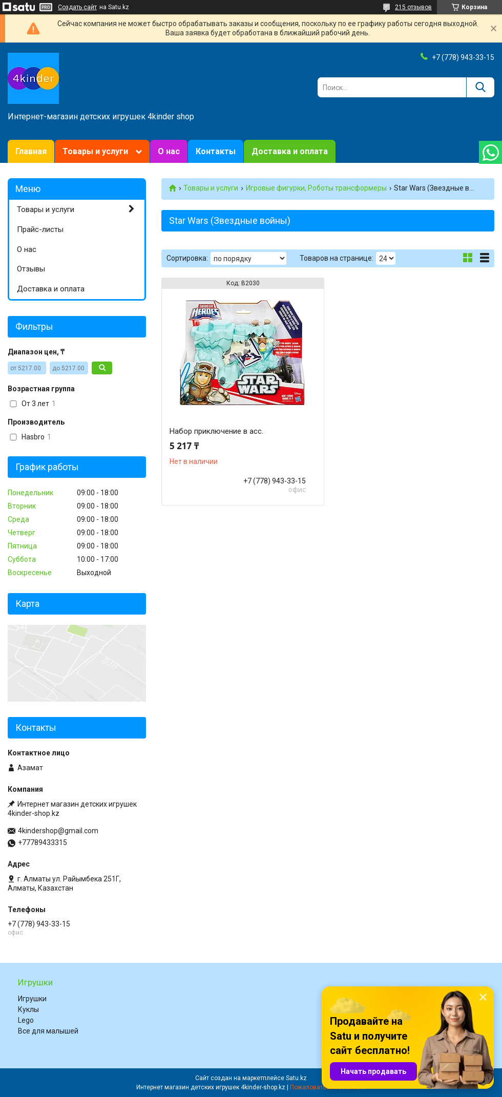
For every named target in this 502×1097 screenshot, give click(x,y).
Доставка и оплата (290, 151)
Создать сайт (77, 7)
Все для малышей (48, 1031)
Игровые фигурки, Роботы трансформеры (316, 188)
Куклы (28, 1009)
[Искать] (480, 87)
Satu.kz (296, 1078)
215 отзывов (413, 7)
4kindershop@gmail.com (58, 831)
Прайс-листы (40, 229)
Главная (31, 151)
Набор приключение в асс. (216, 431)
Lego (26, 1020)
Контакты (216, 151)
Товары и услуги (95, 151)
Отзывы (31, 268)
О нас (169, 151)
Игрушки (32, 999)
